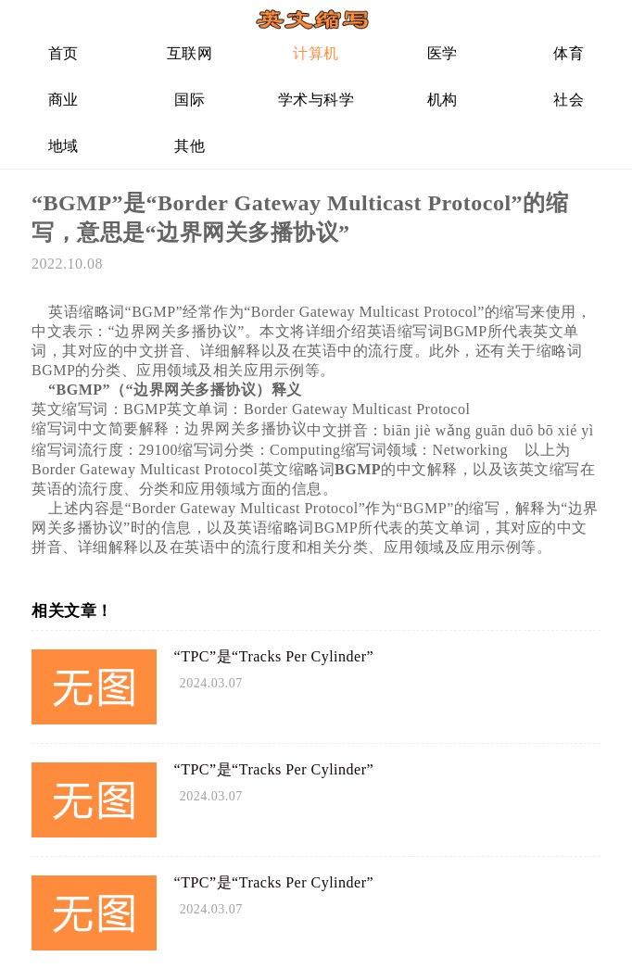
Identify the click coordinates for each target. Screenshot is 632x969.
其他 (189, 146)
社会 (568, 99)
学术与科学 (316, 99)
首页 (63, 53)
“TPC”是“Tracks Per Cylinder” (274, 656)
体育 (568, 53)
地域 (63, 146)
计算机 (316, 53)
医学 (442, 53)
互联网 (190, 53)
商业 (63, 99)
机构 (442, 99)
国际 (189, 99)
